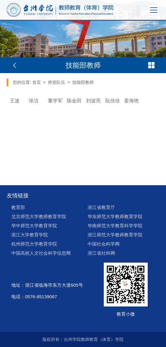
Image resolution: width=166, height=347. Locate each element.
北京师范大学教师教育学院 (38, 216)
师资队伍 (56, 82)
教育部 (18, 207)
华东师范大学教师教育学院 (115, 216)
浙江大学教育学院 (29, 234)
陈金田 (74, 100)
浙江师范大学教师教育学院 (115, 234)
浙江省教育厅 (101, 207)
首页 (36, 82)
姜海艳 (131, 100)
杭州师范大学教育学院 (34, 243)
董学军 (55, 100)
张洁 (33, 100)
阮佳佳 (112, 100)
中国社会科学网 (104, 243)
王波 (15, 100)
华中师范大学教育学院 (34, 225)
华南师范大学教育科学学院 (115, 225)
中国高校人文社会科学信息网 (41, 253)
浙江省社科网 (101, 253)
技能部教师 (83, 82)
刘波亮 (93, 100)
